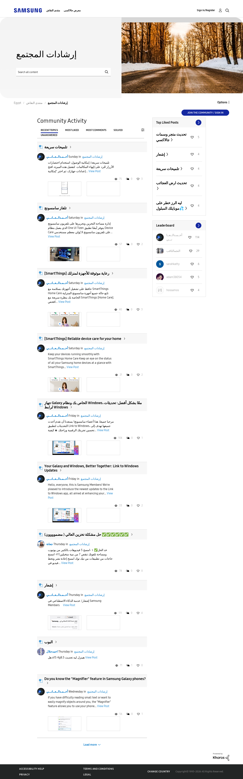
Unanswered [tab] (49, 135)
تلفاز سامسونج (55, 208)
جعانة (49, 544)
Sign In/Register (206, 10)
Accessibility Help (31, 768)
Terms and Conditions (98, 768)
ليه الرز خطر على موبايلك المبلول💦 (170, 206)
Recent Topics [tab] (49, 130)
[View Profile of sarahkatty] (173, 264)
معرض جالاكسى (72, 10)
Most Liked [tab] (72, 130)
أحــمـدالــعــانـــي (57, 156)
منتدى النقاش (53, 10)
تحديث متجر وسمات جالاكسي (171, 137)
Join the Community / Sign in (205, 112)
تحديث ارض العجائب (171, 183)
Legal (87, 774)
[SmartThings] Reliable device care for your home (82, 338)
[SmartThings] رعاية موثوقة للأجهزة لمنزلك (76, 273)
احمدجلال (52, 651)
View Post (94, 171)
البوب (48, 642)
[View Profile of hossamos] (172, 290)
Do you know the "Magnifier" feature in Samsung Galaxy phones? (95, 679)
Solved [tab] (118, 130)
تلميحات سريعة (55, 147)
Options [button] (222, 102)
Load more (90, 744)
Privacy (24, 774)
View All (179, 122)
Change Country (159, 771)
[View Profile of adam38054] (174, 277)
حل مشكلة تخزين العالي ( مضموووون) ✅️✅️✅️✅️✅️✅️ (86, 534)
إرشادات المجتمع (92, 156)
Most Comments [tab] (96, 130)
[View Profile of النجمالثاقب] (173, 251)
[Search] (63, 72)
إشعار (48, 585)
